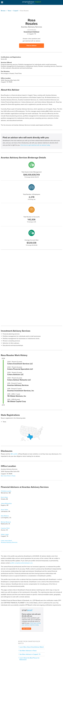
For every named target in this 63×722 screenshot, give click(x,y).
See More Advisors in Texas (28, 651)
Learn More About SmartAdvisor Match (32, 647)
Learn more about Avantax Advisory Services (9, 541)
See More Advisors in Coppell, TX (30, 654)
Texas (9, 11)
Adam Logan (5, 534)
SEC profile (14, 454)
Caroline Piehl (5, 528)
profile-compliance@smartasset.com (21, 563)
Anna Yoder (4, 510)
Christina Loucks (6, 491)
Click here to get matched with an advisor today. (35, 145)
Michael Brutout (6, 522)
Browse (3, 11)
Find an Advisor (32, 45)
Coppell (15, 11)
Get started (26, 629)
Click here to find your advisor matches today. (31, 624)
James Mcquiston (6, 503)
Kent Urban (4, 497)
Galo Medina (5, 516)
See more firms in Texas (8, 476)
